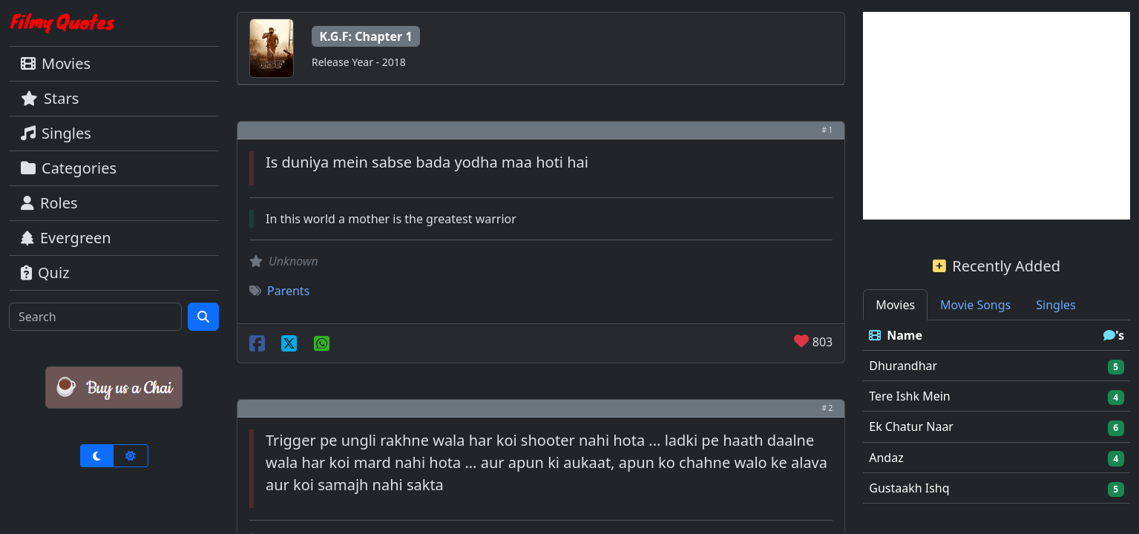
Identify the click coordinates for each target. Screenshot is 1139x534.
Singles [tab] (1055, 305)
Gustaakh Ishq (909, 488)
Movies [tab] (895, 305)
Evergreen (66, 238)
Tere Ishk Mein (910, 396)
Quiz (45, 273)
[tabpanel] (996, 412)
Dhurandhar (903, 365)
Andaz (886, 457)
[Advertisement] (996, 116)
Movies (56, 63)
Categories (68, 168)
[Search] (95, 317)
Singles (56, 133)
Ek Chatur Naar (911, 426)
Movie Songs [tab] (975, 305)
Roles (49, 203)
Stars (50, 98)
